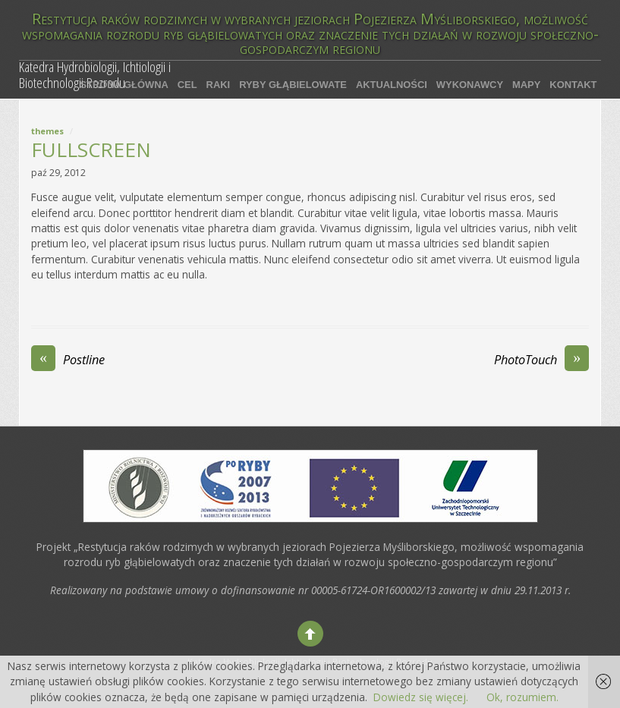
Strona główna (124, 84)
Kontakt (572, 84)
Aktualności (391, 84)
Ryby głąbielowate (293, 84)
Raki (218, 84)
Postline (68, 360)
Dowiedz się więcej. (420, 697)
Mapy (526, 84)
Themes (47, 131)
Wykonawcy (469, 84)
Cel (187, 84)
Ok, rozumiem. (522, 697)
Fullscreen (91, 149)
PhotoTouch (541, 360)
